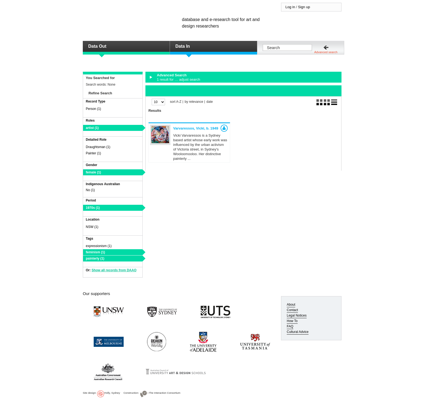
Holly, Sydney (112, 392)
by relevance (194, 101)
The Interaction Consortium (165, 392)
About (291, 304)
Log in (290, 7)
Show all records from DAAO (113, 270)
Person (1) (93, 109)
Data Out (97, 46)
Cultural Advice (298, 332)
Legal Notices (297, 315)
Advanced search (325, 52)
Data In (182, 46)
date (209, 101)
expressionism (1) (99, 246)
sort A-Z (175, 101)
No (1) (90, 190)
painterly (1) (95, 258)
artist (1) (92, 128)
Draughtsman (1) (98, 147)
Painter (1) (93, 153)
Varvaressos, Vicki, (195, 128)
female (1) (93, 172)
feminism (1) (95, 252)
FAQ (290, 326)
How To (292, 321)
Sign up (304, 7)
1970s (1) (93, 208)
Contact (292, 310)
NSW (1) (92, 227)
